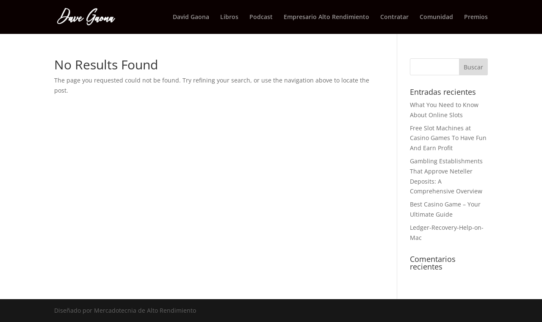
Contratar (394, 17)
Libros (229, 17)
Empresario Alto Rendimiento (326, 17)
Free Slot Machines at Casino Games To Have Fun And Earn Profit (448, 138)
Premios (476, 17)
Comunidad (436, 17)
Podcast (261, 17)
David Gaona (191, 17)
